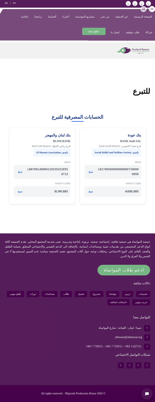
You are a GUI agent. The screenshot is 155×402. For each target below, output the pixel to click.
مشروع (96, 294)
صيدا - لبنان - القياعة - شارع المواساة (124, 327)
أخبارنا (65, 16)
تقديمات (143, 294)
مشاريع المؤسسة (85, 16)
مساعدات (49, 294)
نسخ (91, 171)
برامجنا (38, 16)
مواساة (112, 294)
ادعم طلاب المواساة (124, 270)
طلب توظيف (132, 32)
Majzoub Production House (80, 393)
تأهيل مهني (15, 294)
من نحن (105, 16)
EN (14, 3)
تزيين (127, 294)
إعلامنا (24, 16)
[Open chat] (147, 394)
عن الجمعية (121, 16)
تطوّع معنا (93, 31)
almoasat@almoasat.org (132, 337)
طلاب (66, 294)
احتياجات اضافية (118, 302)
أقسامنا (52, 16)
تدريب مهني (141, 302)
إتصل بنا (115, 32)
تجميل (81, 294)
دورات (33, 294)
